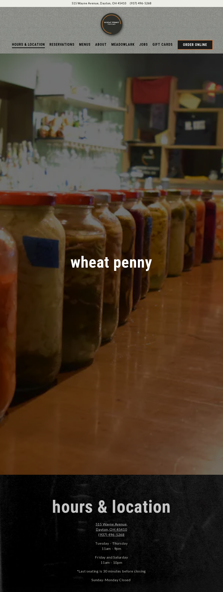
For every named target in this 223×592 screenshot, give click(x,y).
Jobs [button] (143, 57)
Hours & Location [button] (28, 57)
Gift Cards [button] (162, 57)
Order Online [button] (195, 58)
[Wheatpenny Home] (111, 30)
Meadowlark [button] (123, 57)
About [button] (101, 57)
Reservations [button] (61, 57)
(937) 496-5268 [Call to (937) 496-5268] (140, 3)
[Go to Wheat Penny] (99, 3)
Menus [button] (85, 57)
